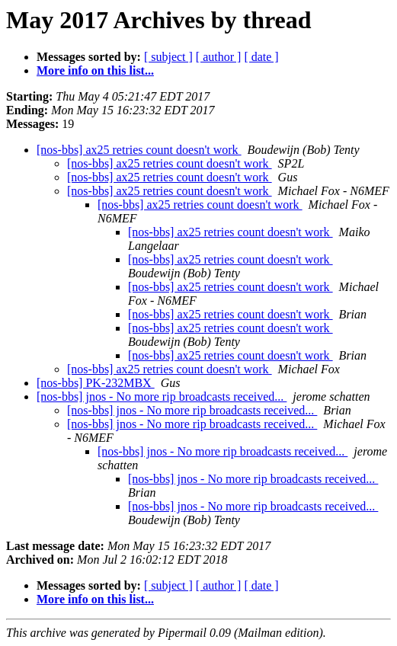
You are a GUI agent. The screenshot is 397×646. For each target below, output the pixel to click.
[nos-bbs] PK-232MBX (96, 382)
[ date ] (261, 56)
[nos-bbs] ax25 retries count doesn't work (139, 149)
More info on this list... (95, 70)
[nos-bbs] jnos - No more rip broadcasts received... (162, 396)
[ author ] (219, 56)
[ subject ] (168, 56)
